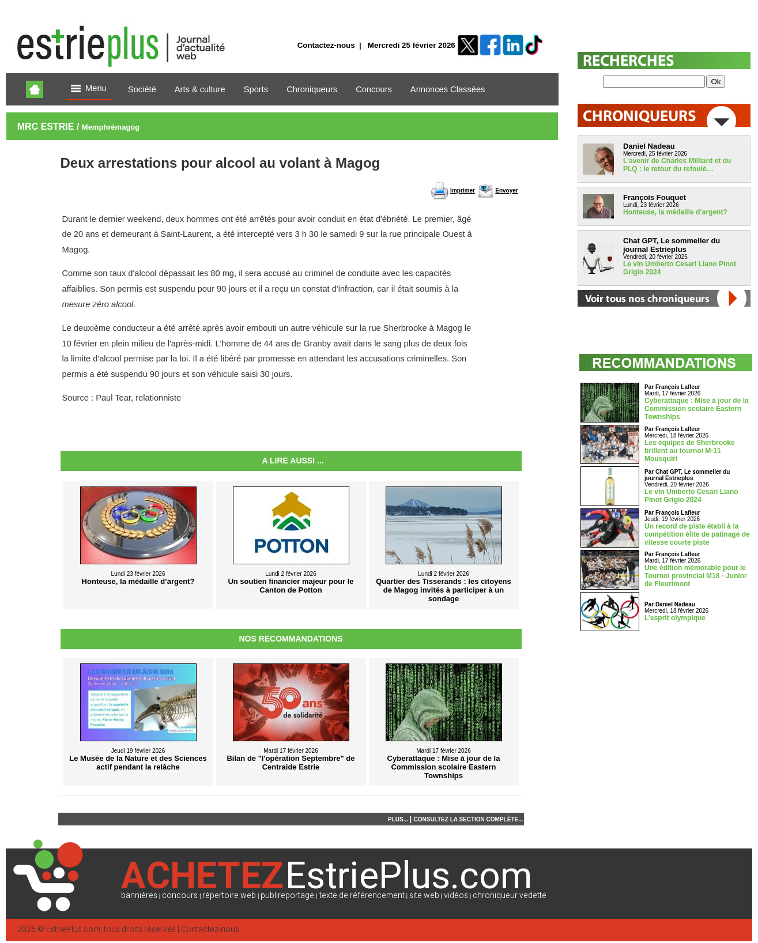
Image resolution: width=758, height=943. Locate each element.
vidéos (456, 895)
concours (180, 895)
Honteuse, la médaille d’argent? (675, 212)
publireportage (287, 895)
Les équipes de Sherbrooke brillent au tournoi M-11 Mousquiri (689, 451)
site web (424, 895)
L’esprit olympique (675, 618)
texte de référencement (362, 895)
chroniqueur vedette (509, 895)
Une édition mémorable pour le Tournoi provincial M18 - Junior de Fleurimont (695, 576)
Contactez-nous (326, 45)
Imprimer (462, 190)
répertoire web (229, 895)
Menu (89, 89)
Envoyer (506, 190)
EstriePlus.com (73, 929)
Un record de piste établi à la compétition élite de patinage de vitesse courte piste (697, 534)
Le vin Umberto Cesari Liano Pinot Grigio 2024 (691, 496)
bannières (139, 895)
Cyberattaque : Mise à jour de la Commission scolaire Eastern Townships (696, 409)
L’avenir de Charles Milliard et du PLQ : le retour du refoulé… (677, 165)
